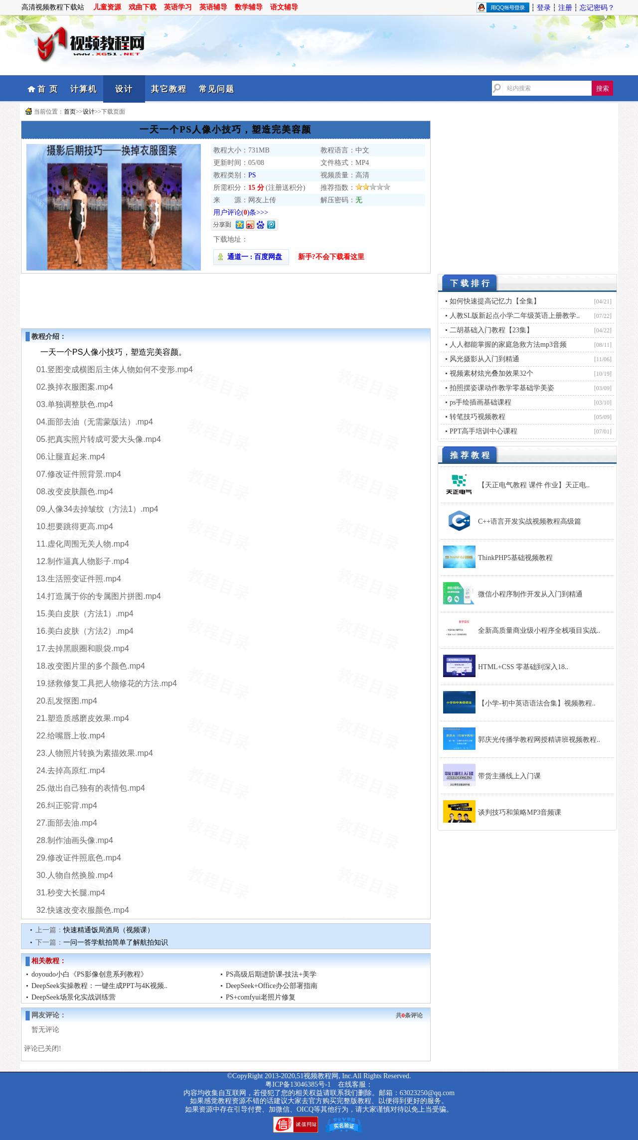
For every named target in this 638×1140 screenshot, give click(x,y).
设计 (124, 89)
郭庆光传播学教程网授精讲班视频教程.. (539, 739)
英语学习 (178, 7)
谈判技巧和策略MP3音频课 (519, 812)
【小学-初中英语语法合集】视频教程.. (537, 703)
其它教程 (169, 89)
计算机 (83, 89)
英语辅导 (213, 7)
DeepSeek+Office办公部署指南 (272, 986)
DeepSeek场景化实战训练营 (73, 997)
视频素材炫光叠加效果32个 (491, 373)
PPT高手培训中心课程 (483, 431)
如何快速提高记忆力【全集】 (495, 301)
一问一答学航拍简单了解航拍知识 (115, 942)
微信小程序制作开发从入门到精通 (530, 594)
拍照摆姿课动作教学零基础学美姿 (502, 388)
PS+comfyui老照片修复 (261, 997)
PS (252, 175)
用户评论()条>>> (240, 212)
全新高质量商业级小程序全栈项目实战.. (539, 630)
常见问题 (217, 89)
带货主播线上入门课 (509, 776)
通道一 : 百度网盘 (251, 257)
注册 (565, 7)
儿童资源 (107, 7)
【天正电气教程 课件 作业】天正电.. (534, 485)
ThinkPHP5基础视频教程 (515, 558)
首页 (70, 111)
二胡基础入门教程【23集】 (491, 330)
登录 (544, 7)
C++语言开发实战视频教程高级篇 (529, 521)
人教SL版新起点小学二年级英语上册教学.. (515, 315)
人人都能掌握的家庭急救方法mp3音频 (508, 344)
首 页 (47, 89)
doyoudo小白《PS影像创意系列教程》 (89, 974)
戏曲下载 (143, 7)
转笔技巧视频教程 (477, 417)
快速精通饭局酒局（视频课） (108, 930)
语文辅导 (284, 7)
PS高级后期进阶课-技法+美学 (271, 974)
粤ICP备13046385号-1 (297, 1084)
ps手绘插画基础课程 (480, 402)
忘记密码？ (597, 7)
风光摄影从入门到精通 (484, 359)
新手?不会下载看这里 (331, 257)
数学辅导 (249, 7)
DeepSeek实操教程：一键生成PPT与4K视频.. (99, 986)
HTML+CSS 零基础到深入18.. (523, 667)
